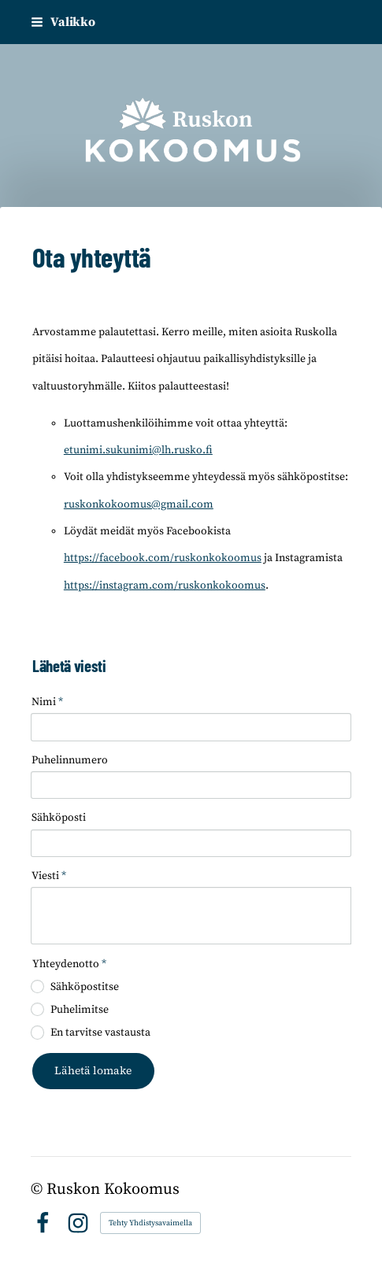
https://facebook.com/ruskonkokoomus (162, 558)
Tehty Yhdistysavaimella (150, 1223)
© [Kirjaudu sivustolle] (38, 1189)
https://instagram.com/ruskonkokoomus (164, 585)
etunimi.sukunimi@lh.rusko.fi (138, 450)
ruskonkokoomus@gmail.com (138, 504)
